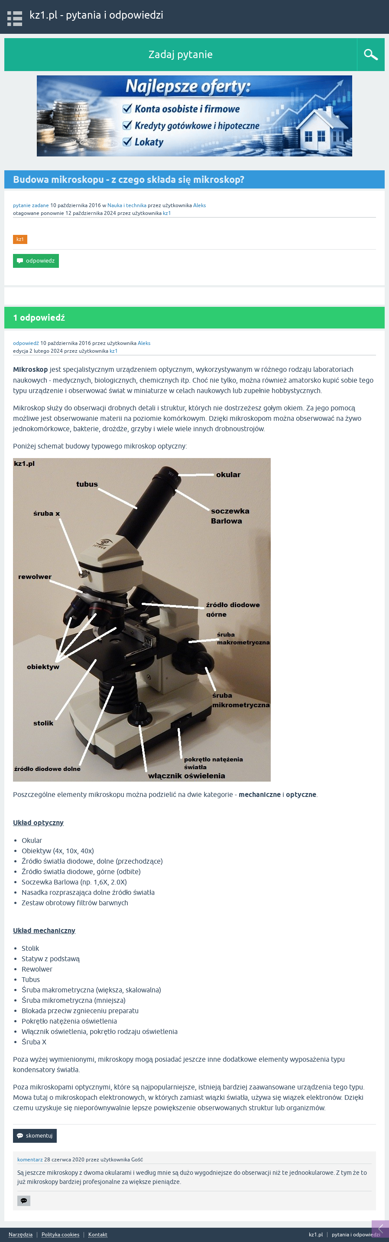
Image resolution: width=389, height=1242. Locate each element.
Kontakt (97, 1235)
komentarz (30, 1160)
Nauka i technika (126, 205)
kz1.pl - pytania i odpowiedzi (96, 15)
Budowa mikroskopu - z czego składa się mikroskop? (128, 179)
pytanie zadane (31, 205)
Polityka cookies (60, 1235)
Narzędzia (20, 1235)
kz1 (20, 239)
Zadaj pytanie (181, 54)
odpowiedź (26, 343)
